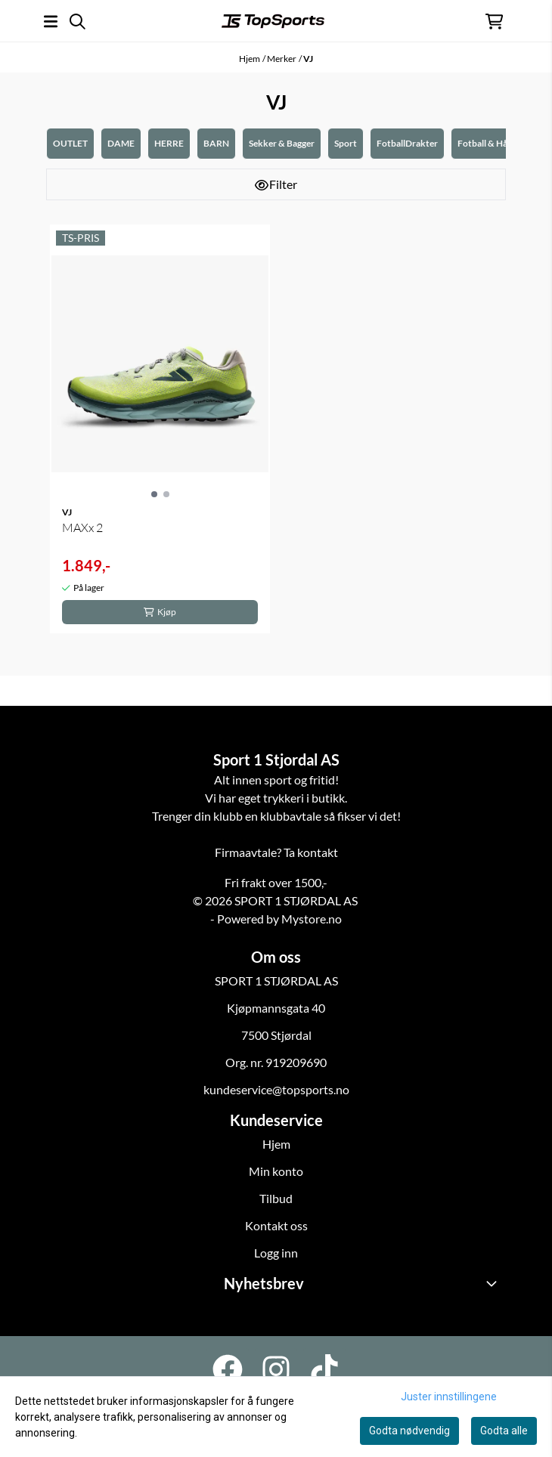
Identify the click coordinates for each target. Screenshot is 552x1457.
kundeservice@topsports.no (276, 1089)
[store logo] (273, 21)
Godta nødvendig (409, 1431)
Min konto (276, 1171)
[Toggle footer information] (493, 1283)
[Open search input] (77, 21)
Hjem (249, 58)
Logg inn (276, 1252)
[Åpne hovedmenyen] (51, 22)
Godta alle (504, 1431)
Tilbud (276, 1198)
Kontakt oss (276, 1225)
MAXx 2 (82, 527)
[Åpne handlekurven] (494, 22)
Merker (281, 58)
